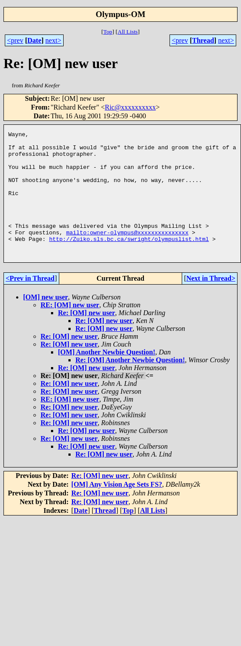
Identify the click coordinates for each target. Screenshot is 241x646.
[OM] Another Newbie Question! (106, 377)
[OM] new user (45, 322)
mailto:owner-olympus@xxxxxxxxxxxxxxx (127, 253)
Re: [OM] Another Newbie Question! (130, 384)
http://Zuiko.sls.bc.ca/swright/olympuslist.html (129, 261)
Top (107, 31)
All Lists (128, 31)
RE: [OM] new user (70, 329)
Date (34, 40)
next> (53, 40)
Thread (203, 40)
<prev (15, 40)
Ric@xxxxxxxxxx (130, 107)
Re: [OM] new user (86, 337)
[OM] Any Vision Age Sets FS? (116, 509)
